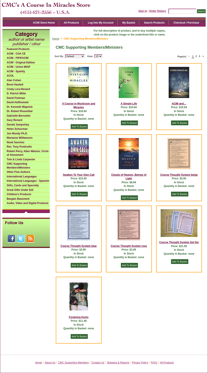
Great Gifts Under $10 (20, 189)
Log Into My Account (100, 22)
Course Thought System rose (129, 246)
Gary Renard (14, 120)
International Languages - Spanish (28, 180)
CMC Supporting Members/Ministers (18, 165)
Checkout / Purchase (186, 22)
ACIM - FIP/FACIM (18, 57)
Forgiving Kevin (78, 317)
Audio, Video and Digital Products (27, 203)
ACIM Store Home (44, 22)
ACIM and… (179, 103)
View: (90, 56)
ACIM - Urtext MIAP (18, 66)
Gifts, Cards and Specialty (23, 185)
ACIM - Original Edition (21, 62)
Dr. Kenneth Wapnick (20, 106)
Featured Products (18, 49)
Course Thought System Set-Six (179, 242)
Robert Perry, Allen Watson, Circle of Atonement (28, 153)
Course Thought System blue (79, 246)
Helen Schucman (17, 128)
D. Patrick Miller (16, 93)
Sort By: (59, 56)
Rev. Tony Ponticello (19, 146)
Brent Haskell (15, 84)
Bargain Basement (18, 198)
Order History (157, 11)
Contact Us (97, 362)
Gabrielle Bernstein (18, 115)
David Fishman (16, 98)
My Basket (128, 22)
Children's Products (19, 194)
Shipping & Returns (118, 362)
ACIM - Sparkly (16, 71)
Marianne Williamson (19, 137)
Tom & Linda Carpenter (21, 159)
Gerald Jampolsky (18, 124)
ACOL (10, 75)
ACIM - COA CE (16, 53)
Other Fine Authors (18, 172)
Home (55, 38)
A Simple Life (129, 103)
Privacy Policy (140, 362)
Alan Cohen (14, 80)
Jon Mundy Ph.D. (17, 133)
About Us (50, 362)
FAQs (154, 362)
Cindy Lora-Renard (18, 89)
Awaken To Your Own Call (78, 174)
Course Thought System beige (179, 174)
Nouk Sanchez (15, 142)
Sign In (142, 11)
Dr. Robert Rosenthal (19, 111)
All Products (71, 22)
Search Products (154, 22)
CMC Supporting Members (73, 362)
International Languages (22, 176)
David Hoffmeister (18, 102)
